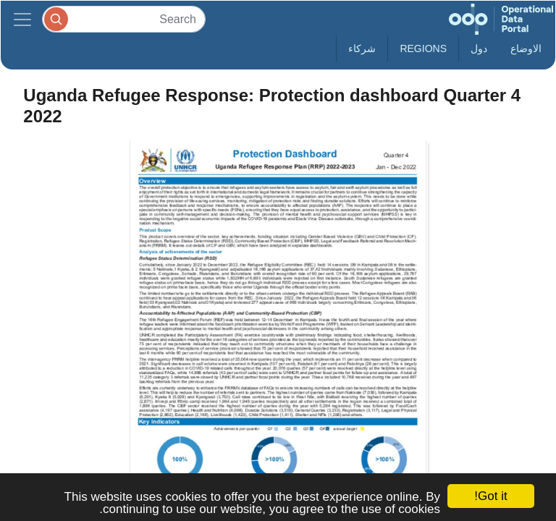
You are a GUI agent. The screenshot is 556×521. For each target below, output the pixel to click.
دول (479, 48)
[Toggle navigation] (22, 19)
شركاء (362, 48)
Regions (423, 48)
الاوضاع (526, 48)
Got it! (490, 496)
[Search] (124, 19)
